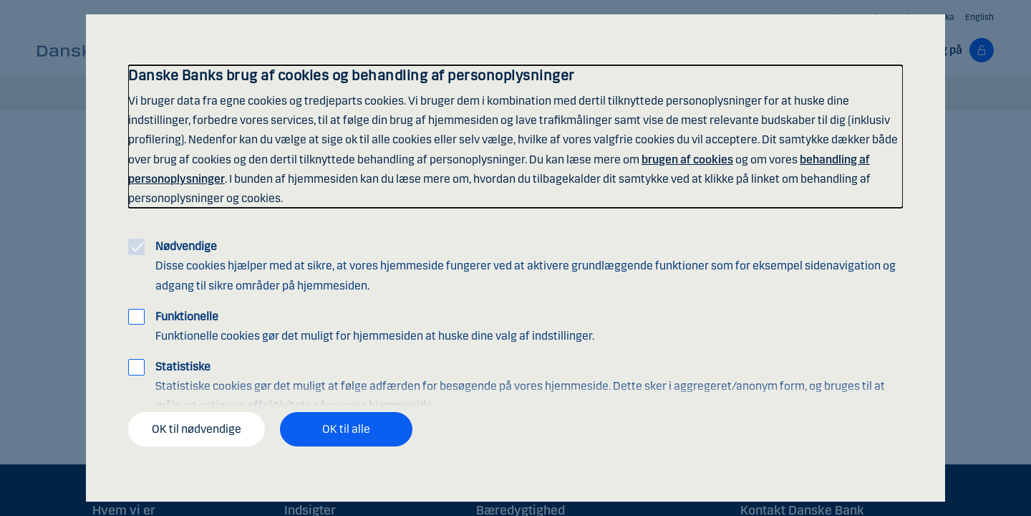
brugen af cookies (687, 159)
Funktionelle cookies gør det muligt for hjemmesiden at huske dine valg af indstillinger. (374, 326)
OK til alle (346, 429)
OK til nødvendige (196, 429)
